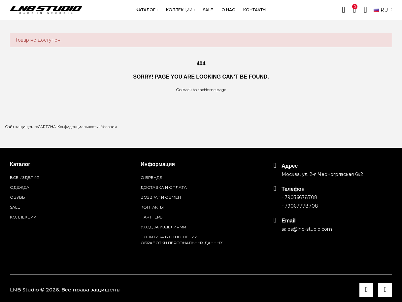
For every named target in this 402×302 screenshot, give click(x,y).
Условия (109, 126)
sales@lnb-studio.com (307, 229)
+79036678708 (300, 197)
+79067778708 (300, 206)
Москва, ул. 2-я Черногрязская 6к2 (322, 174)
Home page (215, 89)
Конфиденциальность (77, 126)
